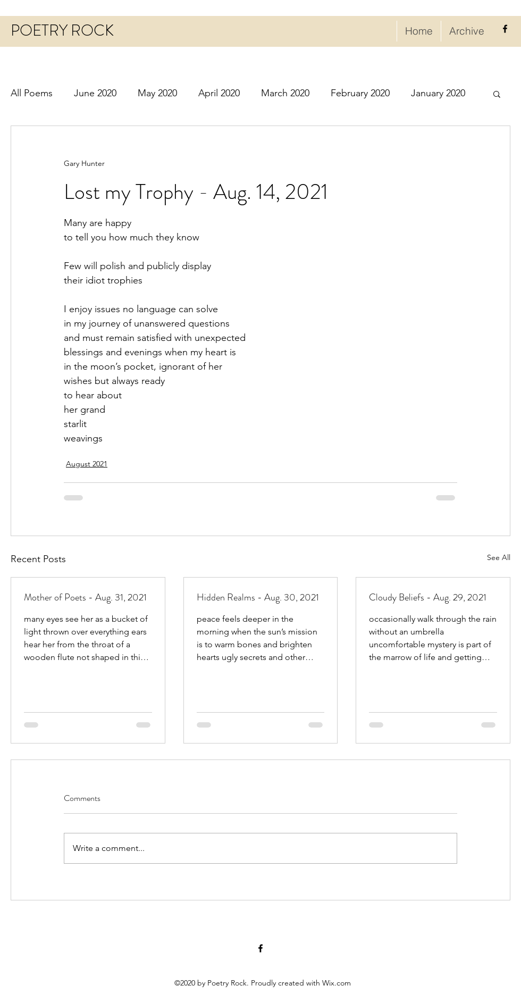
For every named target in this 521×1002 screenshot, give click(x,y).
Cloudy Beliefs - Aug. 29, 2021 (427, 597)
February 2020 (360, 93)
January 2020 (438, 93)
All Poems (32, 93)
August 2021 (86, 464)
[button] (497, 93)
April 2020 (219, 93)
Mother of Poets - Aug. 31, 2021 (85, 597)
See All (498, 557)
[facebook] (505, 28)
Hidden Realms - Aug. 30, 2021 (258, 597)
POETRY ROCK (62, 30)
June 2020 (95, 93)
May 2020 (157, 93)
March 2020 (285, 93)
